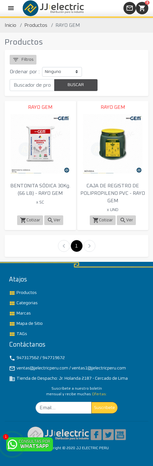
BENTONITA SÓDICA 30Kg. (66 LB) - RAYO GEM (40, 189)
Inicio (10, 25)
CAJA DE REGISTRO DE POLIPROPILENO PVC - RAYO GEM (112, 193)
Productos (35, 25)
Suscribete (104, 408)
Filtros (23, 59)
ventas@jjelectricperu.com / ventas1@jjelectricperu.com (67, 368)
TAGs (18, 334)
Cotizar (30, 220)
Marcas (20, 313)
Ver (53, 220)
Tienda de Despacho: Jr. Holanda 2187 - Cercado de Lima (68, 379)
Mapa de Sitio (26, 324)
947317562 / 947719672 (37, 358)
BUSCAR (76, 85)
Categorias (23, 303)
